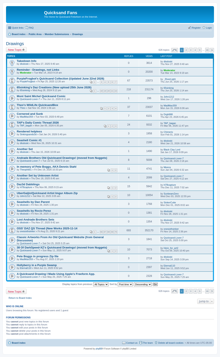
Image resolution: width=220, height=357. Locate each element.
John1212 (169, 96)
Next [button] (212, 50)
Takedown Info (26, 61)
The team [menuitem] (148, 343)
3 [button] (190, 50)
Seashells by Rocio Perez (34, 210)
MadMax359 (170, 105)
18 (101, 91)
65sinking (25, 90)
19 (105, 91)
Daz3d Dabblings (28, 184)
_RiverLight (170, 79)
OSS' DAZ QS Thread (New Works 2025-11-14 (47, 228)
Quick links (17, 27)
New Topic (15, 50)
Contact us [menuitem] (132, 343)
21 (112, 91)
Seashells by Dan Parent (33, 202)
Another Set (25, 149)
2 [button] (186, 50)
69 (112, 232)
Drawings (15, 43)
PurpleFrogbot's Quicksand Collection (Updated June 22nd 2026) (60, 78)
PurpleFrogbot (27, 81)
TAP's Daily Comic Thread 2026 (38, 122)
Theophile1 (26, 169)
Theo (22, 108)
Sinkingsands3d (28, 134)
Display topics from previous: (85, 284)
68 (109, 232)
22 (116, 91)
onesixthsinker (27, 231)
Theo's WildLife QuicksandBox (37, 105)
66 (101, 232)
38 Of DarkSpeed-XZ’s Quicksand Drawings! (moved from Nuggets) (62, 247)
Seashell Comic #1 (29, 140)
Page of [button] (174, 50)
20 (109, 91)
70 (116, 232)
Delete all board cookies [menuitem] (170, 343)
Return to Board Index (20, 298)
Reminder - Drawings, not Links (38, 69)
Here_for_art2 (171, 248)
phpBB (99, 349)
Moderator (26, 72)
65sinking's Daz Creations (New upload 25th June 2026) (54, 87)
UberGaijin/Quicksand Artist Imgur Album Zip (47, 193)
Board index (19, 343)
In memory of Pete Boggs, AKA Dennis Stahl (46, 166)
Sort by (121, 284)
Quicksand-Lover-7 (30, 99)
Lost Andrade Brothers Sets (35, 219)
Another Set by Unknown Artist (37, 175)
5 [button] (199, 50)
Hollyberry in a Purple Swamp (37, 265)
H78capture (26, 187)
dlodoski (24, 64)
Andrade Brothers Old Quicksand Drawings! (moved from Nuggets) (62, 157)
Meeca (167, 167)
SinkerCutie (170, 202)
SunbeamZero (171, 193)
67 (105, 232)
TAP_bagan (26, 125)
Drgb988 (168, 114)
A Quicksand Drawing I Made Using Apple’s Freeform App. (56, 274)
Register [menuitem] (196, 27)
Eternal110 (25, 268)
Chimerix (168, 132)
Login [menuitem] (209, 27)
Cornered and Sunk (30, 113)
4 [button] (195, 50)
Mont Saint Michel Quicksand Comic (41, 96)
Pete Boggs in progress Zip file (37, 256)
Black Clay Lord (172, 149)
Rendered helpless (29, 131)
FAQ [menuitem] (31, 27)
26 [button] (207, 50)
